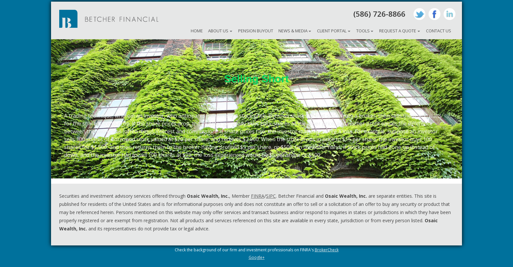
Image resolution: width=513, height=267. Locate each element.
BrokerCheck (327, 250)
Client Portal (331, 31)
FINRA (257, 196)
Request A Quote (397, 31)
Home (197, 31)
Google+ (257, 257)
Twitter (419, 14)
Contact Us (438, 31)
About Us (218, 31)
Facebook (434, 14)
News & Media (293, 31)
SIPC (271, 196)
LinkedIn (449, 14)
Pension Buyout (255, 31)
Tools (363, 31)
